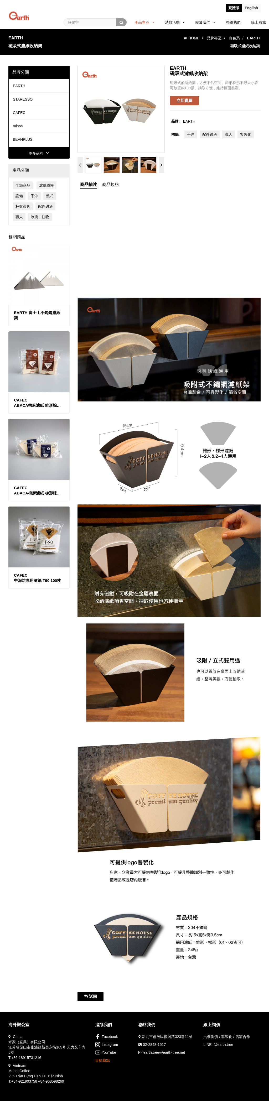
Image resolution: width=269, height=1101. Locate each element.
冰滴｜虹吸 (40, 217)
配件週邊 (45, 206)
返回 (90, 996)
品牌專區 (214, 38)
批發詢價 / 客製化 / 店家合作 (226, 1037)
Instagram (106, 1044)
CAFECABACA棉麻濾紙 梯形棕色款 (37, 491)
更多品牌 (39, 153)
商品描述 (88, 184)
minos (18, 126)
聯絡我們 (233, 22)
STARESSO (23, 99)
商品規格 (110, 184)
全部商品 (22, 185)
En (251, 8)
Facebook (106, 1036)
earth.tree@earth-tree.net (164, 1052)
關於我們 (205, 22)
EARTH (19, 86)
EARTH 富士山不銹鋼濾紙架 (37, 315)
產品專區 (144, 22)
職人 (19, 217)
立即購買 (184, 100)
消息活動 (175, 22)
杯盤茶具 (22, 206)
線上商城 (258, 22)
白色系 (234, 38)
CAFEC (19, 113)
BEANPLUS (23, 139)
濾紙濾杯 (46, 185)
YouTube (105, 1052)
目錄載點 (102, 1060)
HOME (191, 38)
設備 (19, 196)
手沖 (34, 196)
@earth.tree (223, 1044)
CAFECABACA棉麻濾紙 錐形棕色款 (37, 403)
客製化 (245, 134)
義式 (49, 196)
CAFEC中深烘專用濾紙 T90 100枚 (37, 578)
